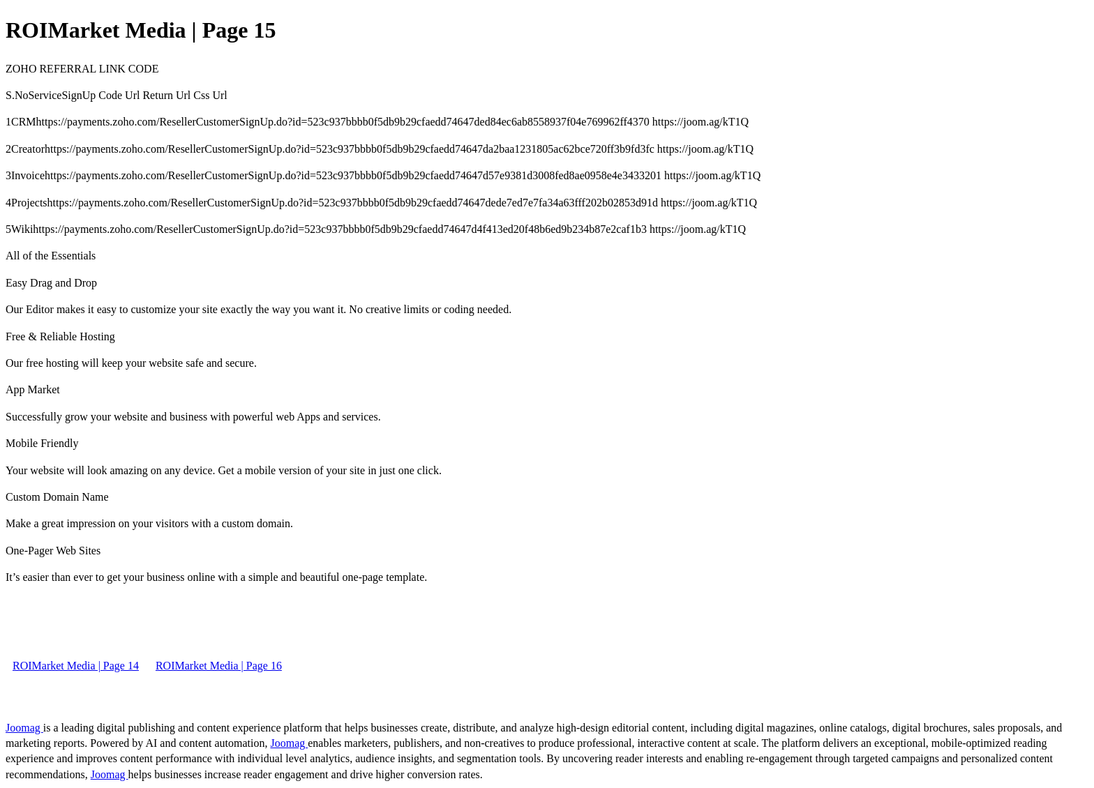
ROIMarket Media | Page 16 (219, 666)
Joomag (24, 728)
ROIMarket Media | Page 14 (76, 666)
